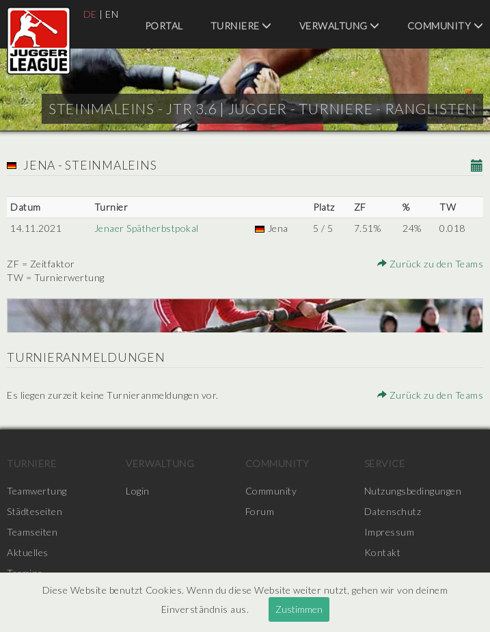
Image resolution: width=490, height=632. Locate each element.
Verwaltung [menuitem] (339, 25)
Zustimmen (299, 609)
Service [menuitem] (384, 463)
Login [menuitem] (138, 491)
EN (111, 14)
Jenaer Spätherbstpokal (146, 228)
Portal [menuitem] (164, 25)
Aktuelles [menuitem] (28, 552)
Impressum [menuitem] (389, 532)
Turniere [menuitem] (241, 25)
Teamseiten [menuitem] (32, 532)
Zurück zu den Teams (430, 263)
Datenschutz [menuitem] (393, 511)
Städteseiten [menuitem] (34, 511)
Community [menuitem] (445, 25)
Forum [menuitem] (260, 511)
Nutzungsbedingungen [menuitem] (413, 491)
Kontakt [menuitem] (382, 552)
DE (90, 14)
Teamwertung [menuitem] (37, 491)
